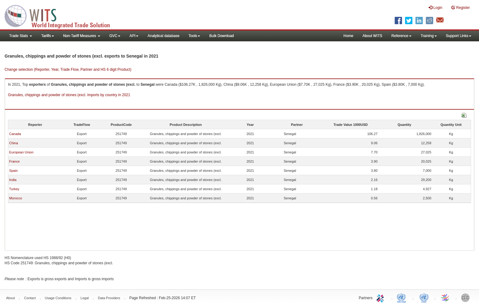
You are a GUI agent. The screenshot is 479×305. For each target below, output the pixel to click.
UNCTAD (403, 297)
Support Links (458, 36)
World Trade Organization (445, 297)
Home (348, 36)
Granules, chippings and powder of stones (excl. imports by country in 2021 (69, 95)
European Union (21, 152)
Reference (401, 36)
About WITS (372, 36)
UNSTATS (424, 297)
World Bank (467, 297)
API (134, 36)
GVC (114, 36)
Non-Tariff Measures (81, 36)
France (14, 161)
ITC (381, 297)
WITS (61, 15)
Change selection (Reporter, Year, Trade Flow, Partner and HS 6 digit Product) (68, 69)
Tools (194, 36)
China (13, 143)
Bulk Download (221, 36)
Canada (15, 134)
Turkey (14, 189)
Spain (13, 170)
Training (429, 36)
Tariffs (47, 36)
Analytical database (163, 36)
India (12, 180)
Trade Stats (20, 36)
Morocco (15, 198)
